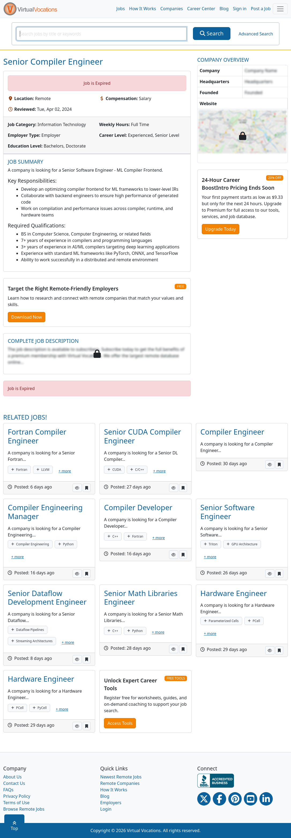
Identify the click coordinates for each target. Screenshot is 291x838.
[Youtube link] (250, 799)
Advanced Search (255, 34)
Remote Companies (120, 783)
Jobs (120, 9)
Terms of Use (16, 803)
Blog (224, 9)
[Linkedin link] (266, 799)
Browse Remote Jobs (23, 809)
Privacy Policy (16, 796)
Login (105, 809)
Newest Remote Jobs (120, 777)
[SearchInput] (101, 34)
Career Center (201, 9)
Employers (110, 803)
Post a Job (261, 9)
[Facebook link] (219, 799)
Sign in (240, 9)
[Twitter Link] (204, 799)
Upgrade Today (220, 229)
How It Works (142, 9)
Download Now (26, 317)
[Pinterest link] (235, 799)
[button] (77, 488)
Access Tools (119, 723)
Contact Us (14, 783)
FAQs (8, 790)
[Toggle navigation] (280, 8)
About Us (12, 777)
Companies (171, 9)
